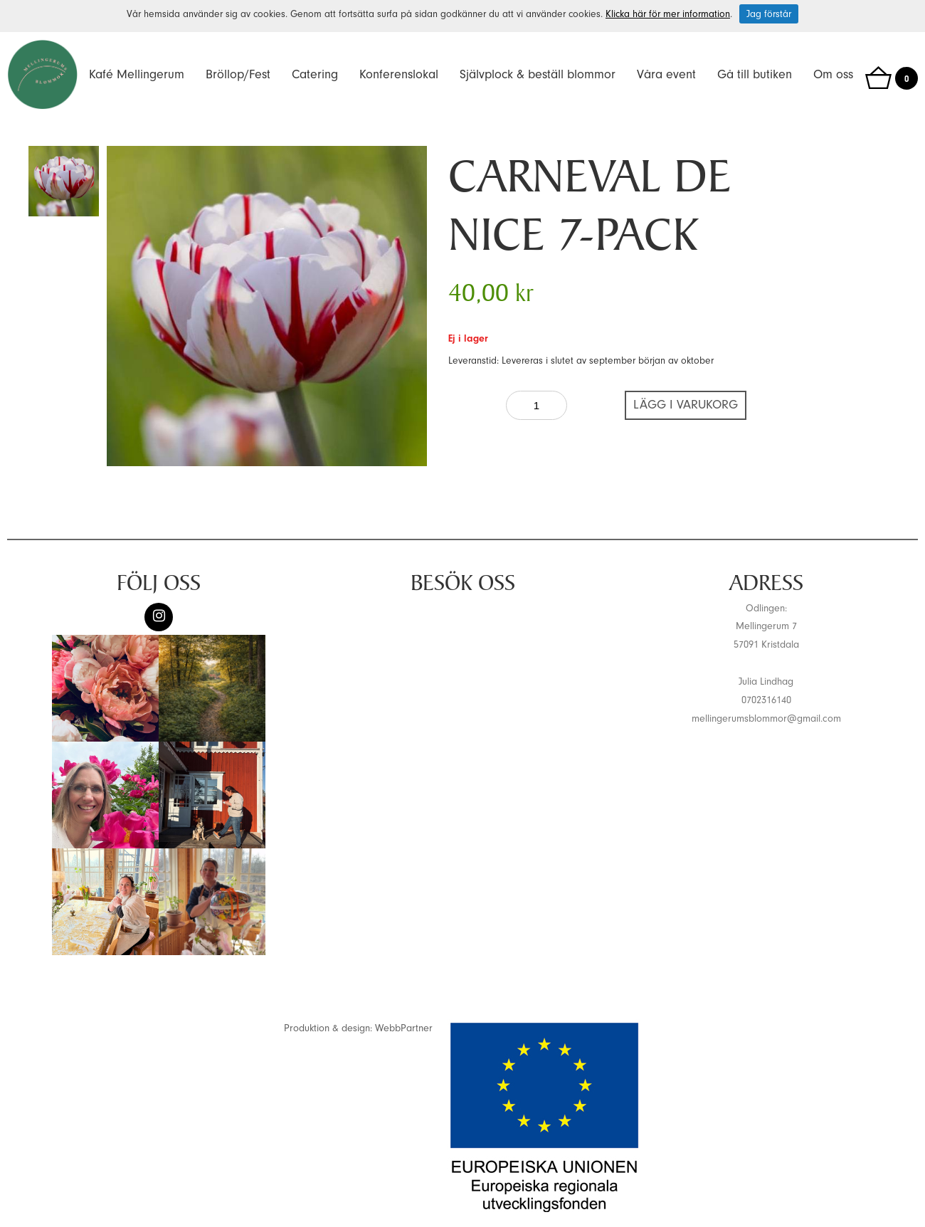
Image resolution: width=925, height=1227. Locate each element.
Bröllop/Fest (238, 74)
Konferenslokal (398, 74)
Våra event (666, 74)
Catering (315, 74)
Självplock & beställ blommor (537, 74)
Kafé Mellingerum (136, 74)
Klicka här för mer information (668, 14)
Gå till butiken (754, 74)
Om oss (833, 74)
